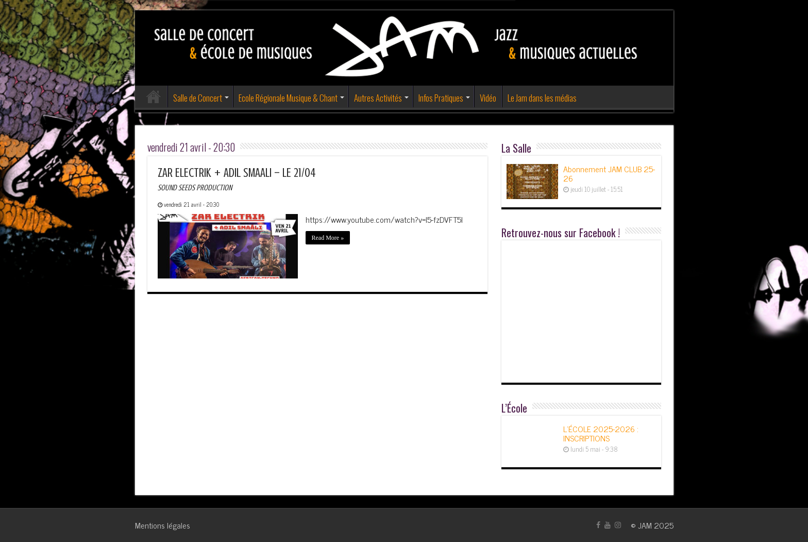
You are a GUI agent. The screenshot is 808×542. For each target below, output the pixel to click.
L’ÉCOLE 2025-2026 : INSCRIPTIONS (600, 433)
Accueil (153, 96)
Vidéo (488, 97)
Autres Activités (378, 97)
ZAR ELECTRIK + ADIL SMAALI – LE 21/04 (237, 179)
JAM (645, 525)
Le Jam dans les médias (542, 97)
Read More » (328, 237)
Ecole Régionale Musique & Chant (288, 97)
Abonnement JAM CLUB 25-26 (609, 173)
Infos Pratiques (440, 97)
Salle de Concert (197, 97)
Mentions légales (162, 525)
